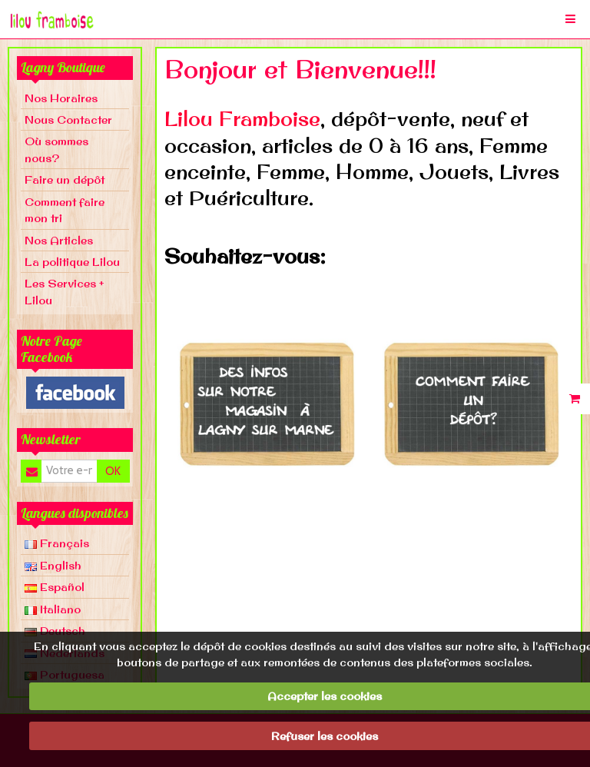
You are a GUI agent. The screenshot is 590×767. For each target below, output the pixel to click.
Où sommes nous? (56, 149)
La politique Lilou (72, 261)
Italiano (53, 609)
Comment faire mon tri (64, 209)
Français (57, 543)
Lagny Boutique (63, 67)
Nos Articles (59, 240)
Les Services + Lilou (64, 291)
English (53, 565)
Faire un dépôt (64, 179)
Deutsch (55, 630)
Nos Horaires (61, 98)
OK (113, 471)
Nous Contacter (68, 119)
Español (55, 586)
